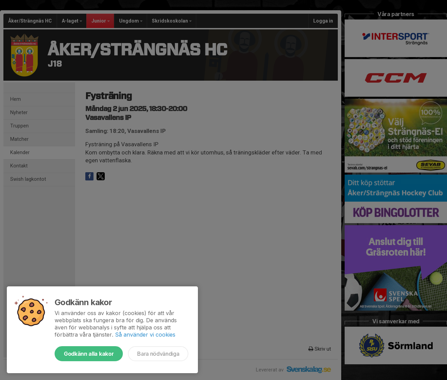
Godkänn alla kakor (89, 353)
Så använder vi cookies (145, 334)
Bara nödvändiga (158, 353)
